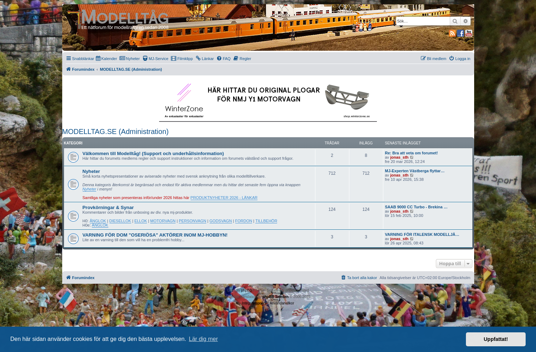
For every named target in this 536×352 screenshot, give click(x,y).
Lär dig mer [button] (203, 339)
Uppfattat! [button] (496, 339)
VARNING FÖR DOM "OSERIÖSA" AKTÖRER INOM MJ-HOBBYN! (155, 235)
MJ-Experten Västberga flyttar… (415, 171)
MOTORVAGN (163, 221)
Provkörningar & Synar (108, 207)
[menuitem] (106, 58)
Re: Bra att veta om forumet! (411, 153)
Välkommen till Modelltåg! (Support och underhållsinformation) (153, 153)
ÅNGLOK (98, 221)
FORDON (243, 221)
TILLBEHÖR (266, 221)
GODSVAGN (221, 221)
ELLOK (140, 221)
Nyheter (91, 171)
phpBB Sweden (275, 297)
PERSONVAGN (192, 221)
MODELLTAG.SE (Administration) (115, 131)
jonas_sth (399, 157)
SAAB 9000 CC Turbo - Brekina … (416, 207)
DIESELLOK (120, 221)
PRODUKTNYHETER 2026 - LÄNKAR (224, 197)
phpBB (246, 290)
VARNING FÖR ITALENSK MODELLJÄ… (422, 234)
